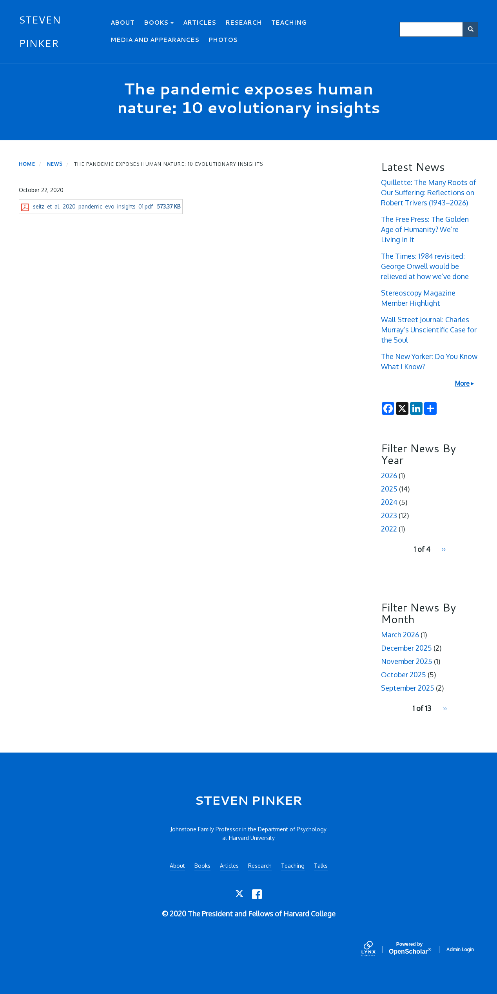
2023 (389, 515)
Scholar (409, 948)
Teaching (289, 22)
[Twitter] (240, 894)
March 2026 (400, 634)
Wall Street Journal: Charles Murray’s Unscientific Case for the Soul (429, 329)
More (462, 383)
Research (243, 22)
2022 (389, 528)
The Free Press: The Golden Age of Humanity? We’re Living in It (425, 229)
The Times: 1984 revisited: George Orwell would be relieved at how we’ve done (425, 266)
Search (473, 29)
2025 (389, 488)
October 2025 (403, 674)
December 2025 (406, 648)
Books (159, 22)
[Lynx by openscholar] (375, 949)
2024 (389, 502)
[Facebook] (257, 894)
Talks (321, 865)
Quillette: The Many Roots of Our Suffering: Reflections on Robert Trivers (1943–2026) (428, 192)
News (55, 164)
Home (27, 164)
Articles (199, 22)
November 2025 (406, 661)
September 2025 (407, 688)
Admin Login (460, 949)
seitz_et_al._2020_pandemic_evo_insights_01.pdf (93, 206)
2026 (389, 475)
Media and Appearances (155, 40)
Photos (223, 40)
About (122, 22)
